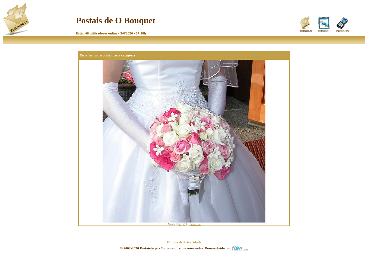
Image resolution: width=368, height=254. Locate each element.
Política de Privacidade (184, 242)
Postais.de (195, 224)
